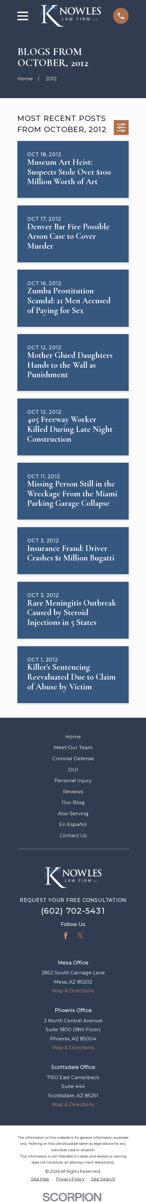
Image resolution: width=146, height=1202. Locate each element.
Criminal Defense (73, 758)
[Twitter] (80, 935)
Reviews (73, 792)
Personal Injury (73, 780)
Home (73, 737)
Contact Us (73, 835)
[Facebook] (65, 935)
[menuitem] (40, 1179)
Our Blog (73, 802)
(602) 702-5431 (73, 911)
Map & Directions (73, 991)
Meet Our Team (73, 747)
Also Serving (73, 813)
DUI (73, 770)
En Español (73, 824)
